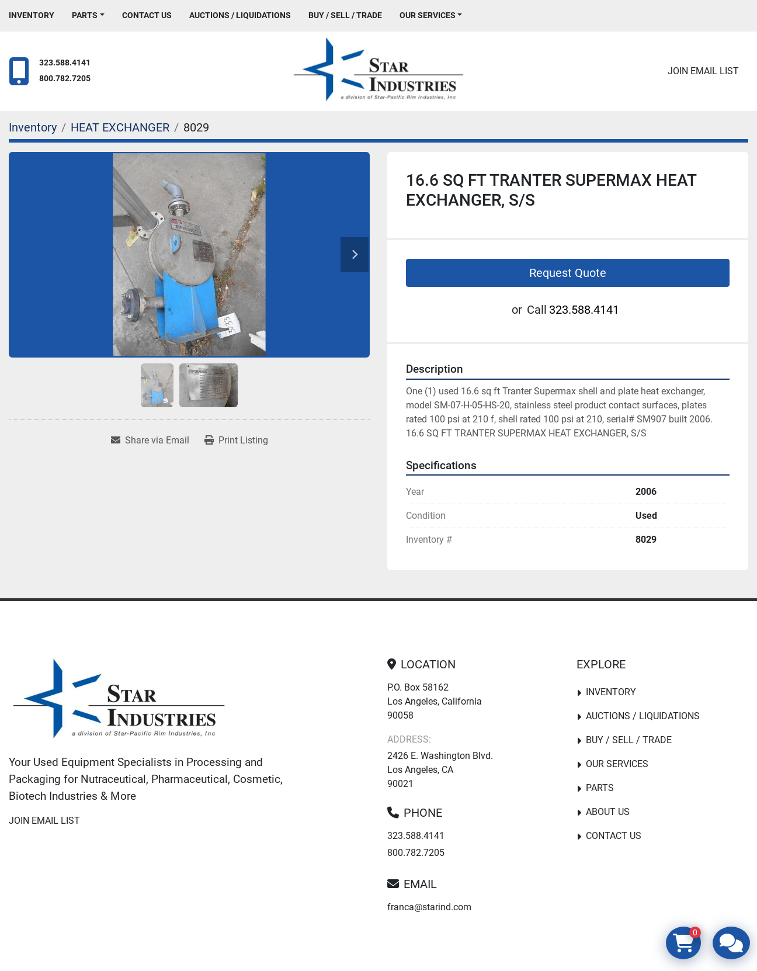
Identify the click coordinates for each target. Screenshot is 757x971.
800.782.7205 (65, 79)
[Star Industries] (119, 701)
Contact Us (147, 15)
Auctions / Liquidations (240, 15)
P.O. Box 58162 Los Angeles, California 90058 (434, 701)
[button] (88, 15)
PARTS (85, 15)
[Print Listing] (236, 440)
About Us (608, 811)
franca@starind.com (429, 907)
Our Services (428, 15)
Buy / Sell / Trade (345, 15)
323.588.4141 (65, 63)
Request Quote (567, 273)
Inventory (31, 15)
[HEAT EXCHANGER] (120, 127)
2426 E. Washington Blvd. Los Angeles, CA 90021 (440, 769)
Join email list (703, 71)
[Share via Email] (150, 440)
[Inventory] (33, 127)
